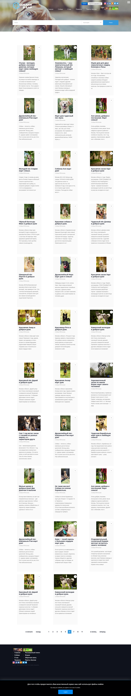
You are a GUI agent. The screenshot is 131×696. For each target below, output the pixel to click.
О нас (16, 659)
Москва (27, 75)
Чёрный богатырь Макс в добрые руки (28, 224)
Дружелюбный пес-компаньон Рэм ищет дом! (28, 119)
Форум (27, 656)
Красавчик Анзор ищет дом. (62, 383)
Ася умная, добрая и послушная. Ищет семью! (100, 119)
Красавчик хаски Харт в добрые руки (101, 171)
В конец (93, 633)
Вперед (102, 633)
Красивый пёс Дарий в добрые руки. (28, 383)
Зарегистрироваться (95, 3)
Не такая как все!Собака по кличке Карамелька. (63, 490)
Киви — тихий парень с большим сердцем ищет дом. (64, 543)
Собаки (21, 75)
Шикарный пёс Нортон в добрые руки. (26, 278)
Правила (17, 661)
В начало (29, 633)
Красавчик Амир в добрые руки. (27, 330)
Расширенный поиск (32, 654)
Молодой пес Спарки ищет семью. (28, 171)
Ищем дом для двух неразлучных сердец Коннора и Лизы (100, 66)
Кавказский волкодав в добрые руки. (100, 330)
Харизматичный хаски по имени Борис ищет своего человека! (99, 385)
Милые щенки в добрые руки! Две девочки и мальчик (27, 490)
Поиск (111, 22)
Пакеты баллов (30, 661)
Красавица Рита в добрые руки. (63, 330)
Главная (17, 654)
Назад (38, 633)
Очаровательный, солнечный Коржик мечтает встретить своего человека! (99, 544)
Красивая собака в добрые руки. (63, 224)
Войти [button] (84, 3)
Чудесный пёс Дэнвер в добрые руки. (101, 224)
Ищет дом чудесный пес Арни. (64, 118)
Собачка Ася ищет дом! (63, 171)
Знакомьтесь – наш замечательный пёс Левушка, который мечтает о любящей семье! (64, 68)
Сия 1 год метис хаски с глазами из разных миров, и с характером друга (29, 438)
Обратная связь (30, 659)
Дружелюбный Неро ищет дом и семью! (64, 277)
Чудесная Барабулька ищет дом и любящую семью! (101, 437)
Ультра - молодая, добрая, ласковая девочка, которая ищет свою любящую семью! (28, 68)
